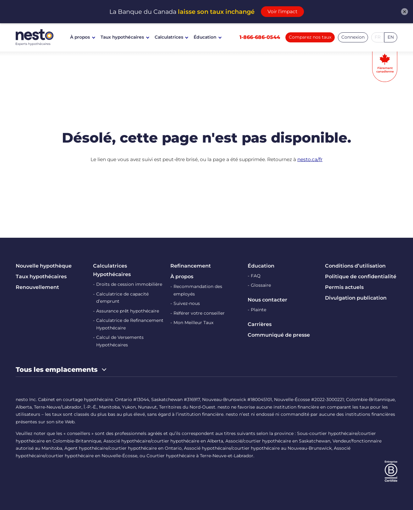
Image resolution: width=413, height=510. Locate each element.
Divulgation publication (356, 298)
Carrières (260, 324)
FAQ (256, 275)
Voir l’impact (282, 11)
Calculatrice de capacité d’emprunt (122, 297)
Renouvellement (37, 287)
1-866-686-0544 (260, 37)
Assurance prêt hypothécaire (127, 310)
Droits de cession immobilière (129, 284)
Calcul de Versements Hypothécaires (120, 341)
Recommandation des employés (197, 290)
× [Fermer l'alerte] (404, 11)
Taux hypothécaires (122, 37)
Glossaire (261, 285)
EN (391, 37)
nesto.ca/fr (309, 159)
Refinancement (190, 266)
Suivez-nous (186, 303)
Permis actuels (344, 287)
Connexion (353, 37)
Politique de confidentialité (360, 276)
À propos (80, 37)
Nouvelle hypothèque (44, 266)
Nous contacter (267, 300)
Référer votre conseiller (199, 313)
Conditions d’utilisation (355, 266)
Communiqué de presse (279, 335)
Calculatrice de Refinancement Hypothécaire (129, 324)
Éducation (205, 37)
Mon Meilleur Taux (193, 322)
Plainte (258, 309)
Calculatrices (169, 37)
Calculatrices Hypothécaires (112, 270)
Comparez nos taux (310, 37)
